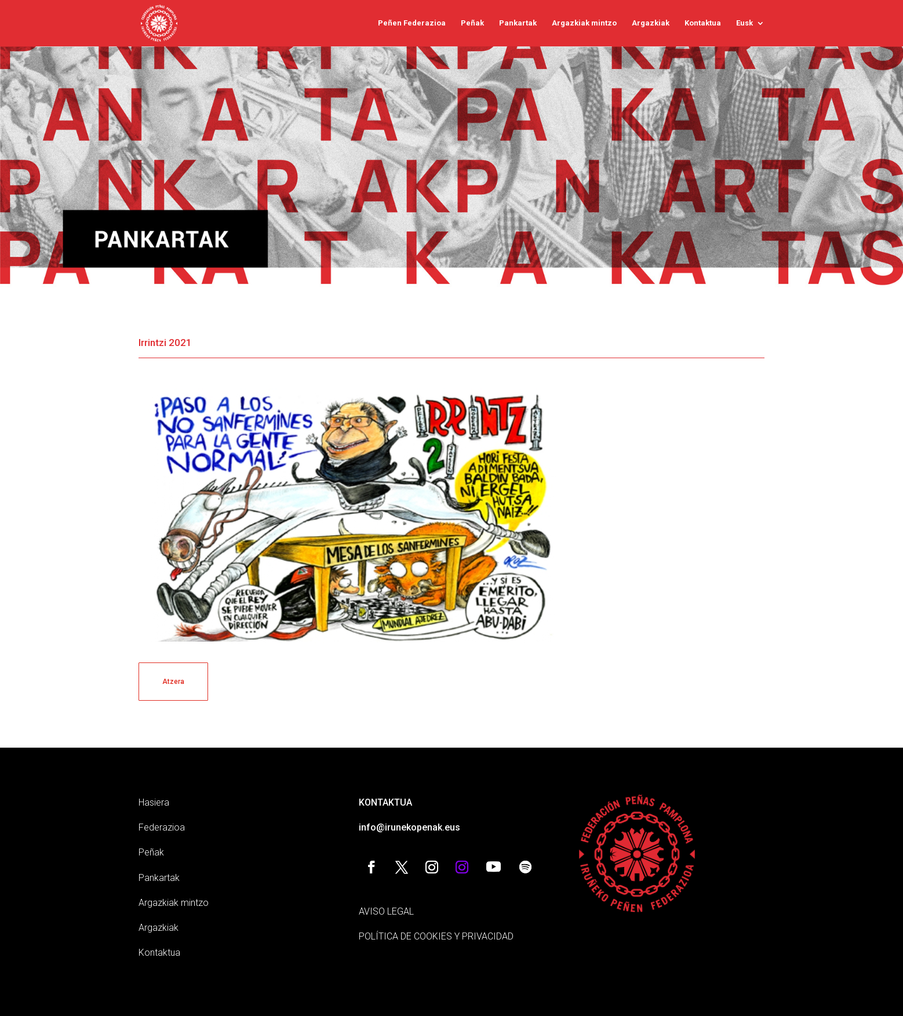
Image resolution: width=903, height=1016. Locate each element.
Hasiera (154, 802)
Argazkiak (650, 23)
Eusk (744, 23)
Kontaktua (702, 23)
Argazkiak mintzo (584, 23)
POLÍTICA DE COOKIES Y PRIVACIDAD (436, 936)
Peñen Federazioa (412, 23)
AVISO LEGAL (386, 911)
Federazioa (162, 827)
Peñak (472, 23)
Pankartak (518, 23)
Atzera (173, 682)
